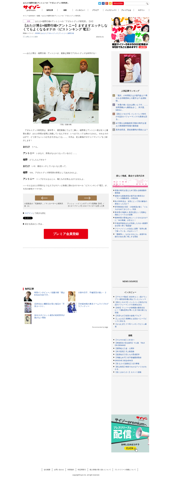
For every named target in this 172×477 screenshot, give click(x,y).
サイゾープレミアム (32, 8)
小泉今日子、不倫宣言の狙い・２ (92, 292)
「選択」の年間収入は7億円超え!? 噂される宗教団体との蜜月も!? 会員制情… (131, 98)
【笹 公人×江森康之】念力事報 (127, 364)
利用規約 (71, 470)
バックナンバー (111, 10)
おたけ (43, 33)
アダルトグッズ (52, 33)
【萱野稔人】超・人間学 (124, 348)
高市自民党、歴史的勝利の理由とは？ (132, 130)
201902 (37, 33)
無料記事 (49, 10)
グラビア (95, 10)
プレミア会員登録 (66, 234)
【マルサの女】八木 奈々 (125, 340)
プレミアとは (126, 10)
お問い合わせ (59, 470)
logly (106, 327)
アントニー (63, 33)
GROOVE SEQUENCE (124, 361)
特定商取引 (82, 470)
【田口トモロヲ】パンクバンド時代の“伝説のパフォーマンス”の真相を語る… (131, 116)
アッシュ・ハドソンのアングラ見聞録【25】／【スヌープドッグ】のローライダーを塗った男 (85, 205)
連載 (65, 10)
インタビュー (80, 10)
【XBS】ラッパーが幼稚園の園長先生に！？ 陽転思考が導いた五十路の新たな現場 (131, 310)
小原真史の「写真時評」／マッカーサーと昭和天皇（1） (43, 205)
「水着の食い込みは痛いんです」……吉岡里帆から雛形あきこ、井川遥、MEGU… (132, 107)
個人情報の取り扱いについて (100, 470)
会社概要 (47, 470)
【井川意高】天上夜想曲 (124, 351)
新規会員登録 (118, 3)
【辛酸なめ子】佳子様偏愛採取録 (128, 357)
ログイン (29, 213)
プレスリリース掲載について (125, 470)
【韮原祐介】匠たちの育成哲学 (127, 354)
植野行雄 (71, 33)
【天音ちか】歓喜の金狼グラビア (128, 316)
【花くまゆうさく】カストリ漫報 (128, 372)
